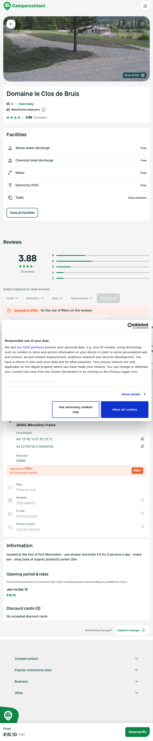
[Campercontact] (24, 6)
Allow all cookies (124, 409)
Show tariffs (137, 732)
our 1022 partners (30, 347)
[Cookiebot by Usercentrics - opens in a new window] (130, 326)
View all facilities (22, 212)
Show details (131, 394)
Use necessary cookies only (76, 409)
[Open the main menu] (145, 6)
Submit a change (131, 630)
